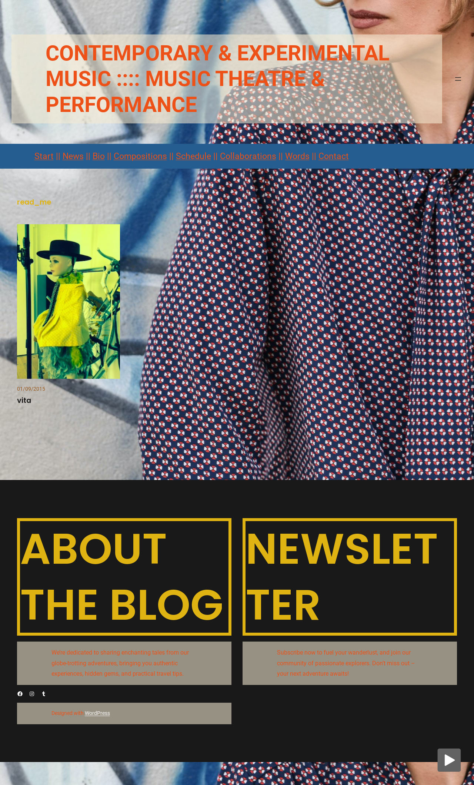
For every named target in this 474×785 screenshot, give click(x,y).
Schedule (193, 156)
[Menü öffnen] (458, 78)
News (73, 156)
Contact (333, 156)
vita (24, 400)
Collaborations (248, 156)
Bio (99, 156)
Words (297, 156)
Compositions (140, 156)
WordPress (97, 713)
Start (44, 156)
